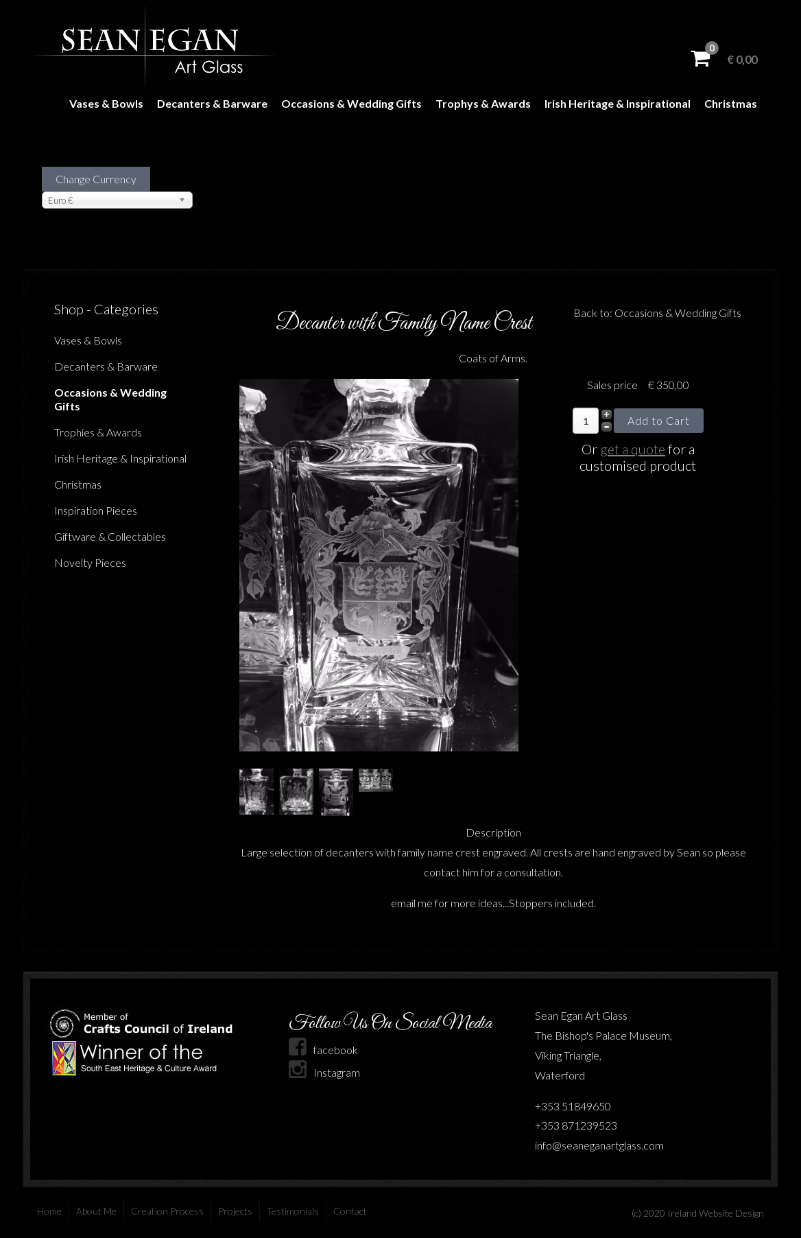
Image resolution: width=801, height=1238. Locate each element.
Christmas (730, 103)
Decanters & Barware (212, 103)
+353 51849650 (573, 1105)
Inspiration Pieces (95, 510)
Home (49, 1211)
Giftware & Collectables (110, 536)
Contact (350, 1211)
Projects (235, 1211)
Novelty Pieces (90, 562)
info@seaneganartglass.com (599, 1145)
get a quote (632, 449)
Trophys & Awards (483, 103)
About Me (96, 1211)
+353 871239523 (576, 1125)
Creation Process (167, 1211)
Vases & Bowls (106, 103)
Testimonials (293, 1211)
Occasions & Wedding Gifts (351, 103)
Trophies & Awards (98, 432)
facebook (323, 1049)
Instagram (324, 1072)
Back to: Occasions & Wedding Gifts (657, 312)
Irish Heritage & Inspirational (618, 103)
